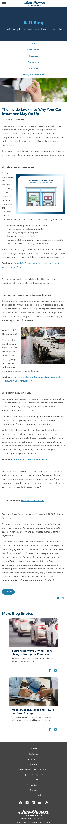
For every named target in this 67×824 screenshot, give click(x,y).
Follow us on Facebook (32, 501)
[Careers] (33, 749)
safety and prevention (34, 75)
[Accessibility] (33, 780)
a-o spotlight (33, 50)
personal (33, 68)
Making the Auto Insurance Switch (30, 459)
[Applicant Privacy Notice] (33, 774)
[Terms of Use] (33, 759)
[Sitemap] (33, 790)
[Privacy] (33, 764)
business (33, 56)
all (33, 44)
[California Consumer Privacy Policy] (33, 769)
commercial (33, 62)
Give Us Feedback (33, 795)
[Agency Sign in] (33, 785)
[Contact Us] (33, 754)
